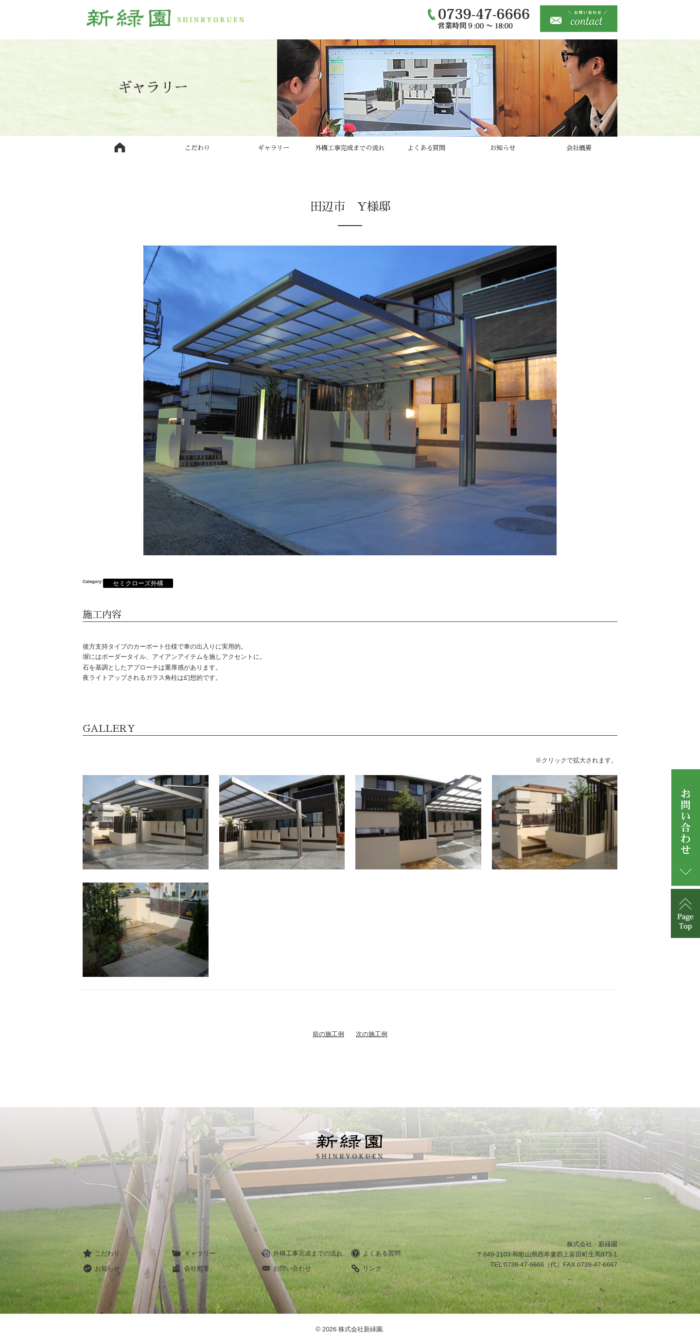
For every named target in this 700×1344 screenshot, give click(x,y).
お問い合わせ (286, 1268)
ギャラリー (273, 148)
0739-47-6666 (524, 1264)
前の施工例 (328, 1034)
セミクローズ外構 (138, 583)
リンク (366, 1268)
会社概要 (579, 148)
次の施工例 (371, 1034)
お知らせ (502, 148)
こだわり (197, 148)
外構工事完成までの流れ (350, 148)
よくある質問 (426, 148)
